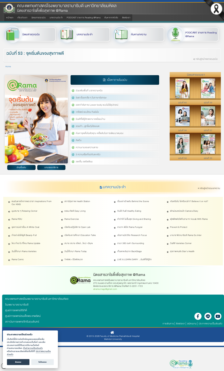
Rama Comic (18, 259)
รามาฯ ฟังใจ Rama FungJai (130, 227)
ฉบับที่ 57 (208, 130)
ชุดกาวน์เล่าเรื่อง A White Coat (25, 227)
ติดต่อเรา (180, 324)
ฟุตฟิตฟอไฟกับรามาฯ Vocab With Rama (189, 219)
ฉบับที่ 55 (208, 158)
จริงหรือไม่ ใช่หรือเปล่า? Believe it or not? (189, 201)
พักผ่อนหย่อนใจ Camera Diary (184, 211)
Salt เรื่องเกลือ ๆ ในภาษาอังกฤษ (91, 98)
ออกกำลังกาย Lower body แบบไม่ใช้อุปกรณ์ (97, 105)
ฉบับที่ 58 (182, 130)
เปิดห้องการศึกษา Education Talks (80, 235)
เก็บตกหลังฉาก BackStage (129, 251)
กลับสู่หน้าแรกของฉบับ (205, 59)
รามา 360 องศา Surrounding (130, 243)
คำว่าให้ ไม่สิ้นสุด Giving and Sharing (134, 219)
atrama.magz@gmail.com (105, 289)
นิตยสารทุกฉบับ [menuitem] (38, 17)
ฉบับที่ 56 (182, 158)
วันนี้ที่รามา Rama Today (75, 251)
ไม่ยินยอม (43, 362)
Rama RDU (17, 219)
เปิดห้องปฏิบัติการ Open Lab (77, 227)
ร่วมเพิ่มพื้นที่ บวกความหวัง (89, 90)
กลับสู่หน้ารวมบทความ (209, 188)
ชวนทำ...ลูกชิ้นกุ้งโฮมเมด (88, 126)
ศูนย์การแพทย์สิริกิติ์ (16, 310)
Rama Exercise (71, 219)
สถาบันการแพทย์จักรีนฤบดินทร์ (22, 321)
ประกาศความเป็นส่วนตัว (210, 324)
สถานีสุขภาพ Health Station (77, 201)
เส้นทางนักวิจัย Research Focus (132, 235)
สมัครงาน (192, 324)
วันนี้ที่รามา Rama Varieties (24, 251)
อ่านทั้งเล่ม (21, 167)
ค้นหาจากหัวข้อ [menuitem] (111, 17)
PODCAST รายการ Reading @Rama (201, 34)
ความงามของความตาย (87, 147)
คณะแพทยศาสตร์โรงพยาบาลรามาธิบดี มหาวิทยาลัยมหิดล (66, 6)
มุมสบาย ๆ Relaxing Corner (25, 211)
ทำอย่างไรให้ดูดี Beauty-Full (24, 235)
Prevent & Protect (178, 227)
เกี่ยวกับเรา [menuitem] (22, 17)
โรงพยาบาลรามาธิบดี (16, 304)
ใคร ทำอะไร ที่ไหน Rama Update (26, 243)
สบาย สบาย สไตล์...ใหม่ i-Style (78, 243)
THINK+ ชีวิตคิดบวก (73, 259)
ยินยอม (18, 362)
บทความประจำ (85, 34)
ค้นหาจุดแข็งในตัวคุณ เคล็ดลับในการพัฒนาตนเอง (99, 133)
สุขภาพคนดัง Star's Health (182, 251)
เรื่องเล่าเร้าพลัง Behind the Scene (133, 201)
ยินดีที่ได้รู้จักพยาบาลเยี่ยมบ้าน (90, 119)
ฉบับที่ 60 (182, 102)
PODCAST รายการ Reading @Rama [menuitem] (83, 17)
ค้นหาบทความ (139, 34)
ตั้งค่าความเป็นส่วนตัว (33, 348)
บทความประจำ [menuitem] (56, 17)
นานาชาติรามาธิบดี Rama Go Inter (186, 235)
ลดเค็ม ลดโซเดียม (84, 161)
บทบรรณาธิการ (51, 167)
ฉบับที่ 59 (208, 102)
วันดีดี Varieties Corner (181, 243)
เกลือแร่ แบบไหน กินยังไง (87, 112)
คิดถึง (78, 140)
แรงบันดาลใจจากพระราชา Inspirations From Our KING (32, 203)
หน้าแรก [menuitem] (9, 17)
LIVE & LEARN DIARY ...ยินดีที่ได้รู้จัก (134, 259)
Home (8, 66)
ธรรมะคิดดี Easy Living (74, 211)
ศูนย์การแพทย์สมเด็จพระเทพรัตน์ (23, 316)
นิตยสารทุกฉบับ (31, 34)
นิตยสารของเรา (196, 74)
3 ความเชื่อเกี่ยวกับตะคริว (88, 154)
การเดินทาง (168, 324)
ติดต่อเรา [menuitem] (126, 17)
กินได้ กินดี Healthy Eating (129, 211)
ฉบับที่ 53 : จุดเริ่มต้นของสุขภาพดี (35, 53)
